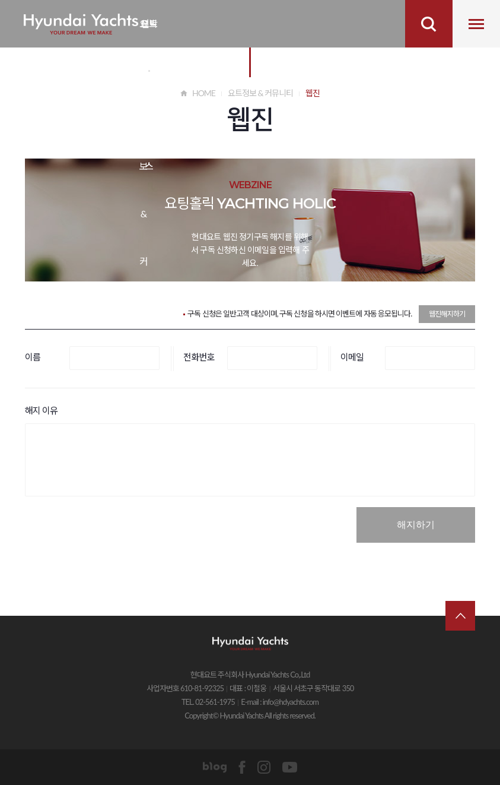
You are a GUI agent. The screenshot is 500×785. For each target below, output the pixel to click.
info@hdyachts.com (291, 702)
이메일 (352, 357)
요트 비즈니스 (149, 33)
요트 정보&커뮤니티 (143, 33)
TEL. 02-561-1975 (208, 702)
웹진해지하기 (447, 313)
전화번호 (198, 357)
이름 (32, 357)
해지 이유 (41, 410)
